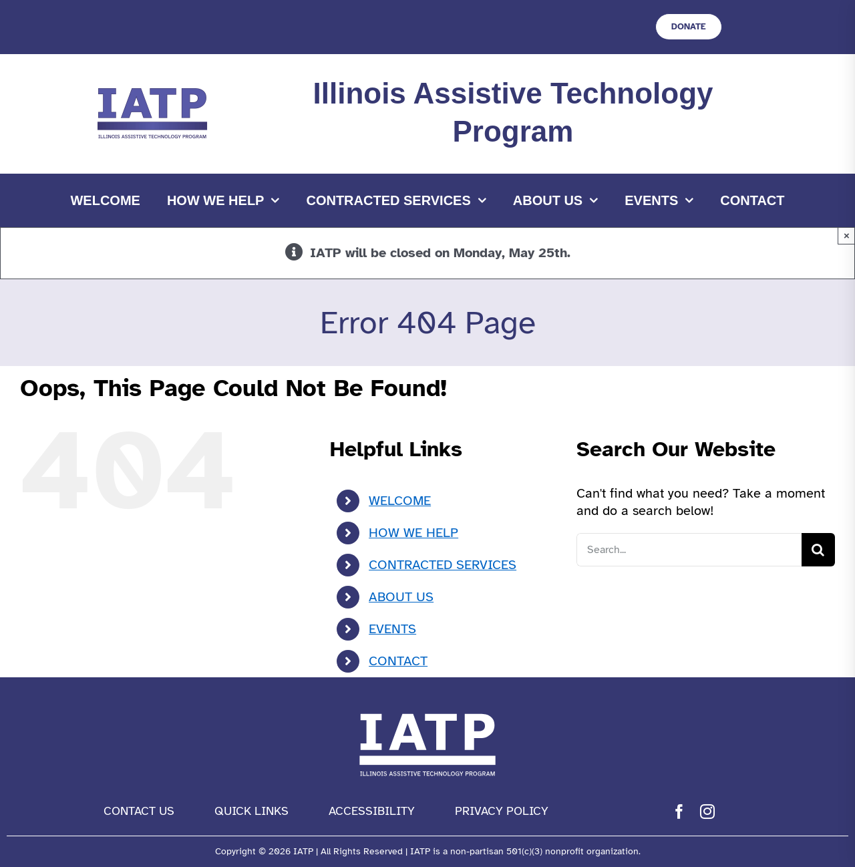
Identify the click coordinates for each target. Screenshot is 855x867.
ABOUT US (401, 596)
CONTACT (398, 661)
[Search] (818, 549)
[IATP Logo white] (427, 710)
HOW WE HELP (413, 532)
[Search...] (689, 549)
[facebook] (679, 811)
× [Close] (847, 235)
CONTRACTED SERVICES (442, 564)
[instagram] (707, 811)
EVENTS (392, 629)
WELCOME (400, 500)
